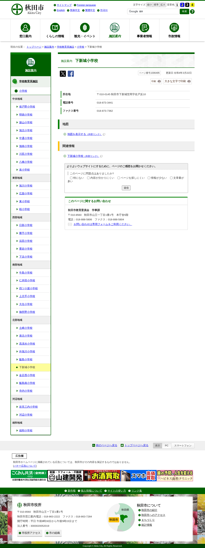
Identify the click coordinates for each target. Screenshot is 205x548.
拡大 (162, 4)
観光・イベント (84, 36)
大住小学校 (25, 304)
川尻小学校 (25, 154)
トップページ (34, 46)
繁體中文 (90, 10)
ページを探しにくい (133, 177)
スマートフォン (183, 445)
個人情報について (91, 490)
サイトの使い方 (116, 490)
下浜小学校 (25, 256)
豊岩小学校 (25, 248)
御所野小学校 (27, 312)
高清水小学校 (27, 343)
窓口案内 (25, 36)
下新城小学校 (84, 156)
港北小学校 (25, 335)
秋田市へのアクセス (153, 515)
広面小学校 (25, 193)
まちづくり (148, 520)
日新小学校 (25, 225)
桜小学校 (24, 209)
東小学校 (24, 201)
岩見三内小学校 (28, 406)
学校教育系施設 (65, 46)
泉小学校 (24, 169)
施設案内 (49, 46)
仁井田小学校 (27, 280)
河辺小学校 (25, 414)
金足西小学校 (27, 375)
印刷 (153, 81)
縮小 (149, 4)
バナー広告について (25, 465)
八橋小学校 (25, 162)
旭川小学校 (25, 185)
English (61, 10)
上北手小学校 (27, 296)
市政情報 (174, 36)
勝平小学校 (25, 233)
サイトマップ (64, 5)
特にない (78, 177)
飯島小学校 (25, 359)
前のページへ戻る (106, 445)
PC (166, 445)
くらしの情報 (55, 36)
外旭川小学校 (27, 351)
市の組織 (54, 532)
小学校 (80, 46)
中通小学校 (25, 138)
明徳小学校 (25, 114)
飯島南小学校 (27, 383)
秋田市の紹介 (149, 510)
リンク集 (136, 490)
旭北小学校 (25, 130)
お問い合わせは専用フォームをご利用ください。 (103, 224)
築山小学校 (25, 122)
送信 (126, 187)
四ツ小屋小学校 (28, 288)
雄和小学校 (25, 430)
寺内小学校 (25, 390)
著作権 (72, 490)
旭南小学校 (25, 146)
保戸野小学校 (27, 106)
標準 (156, 4)
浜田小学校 (25, 241)
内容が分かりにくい (102, 177)
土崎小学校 (25, 328)
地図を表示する (86, 134)
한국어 (104, 10)
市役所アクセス (31, 532)
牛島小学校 (25, 272)
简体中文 (75, 10)
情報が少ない (159, 177)
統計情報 (146, 524)
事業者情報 (144, 36)
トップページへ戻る (136, 445)
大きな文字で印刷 (175, 81)
